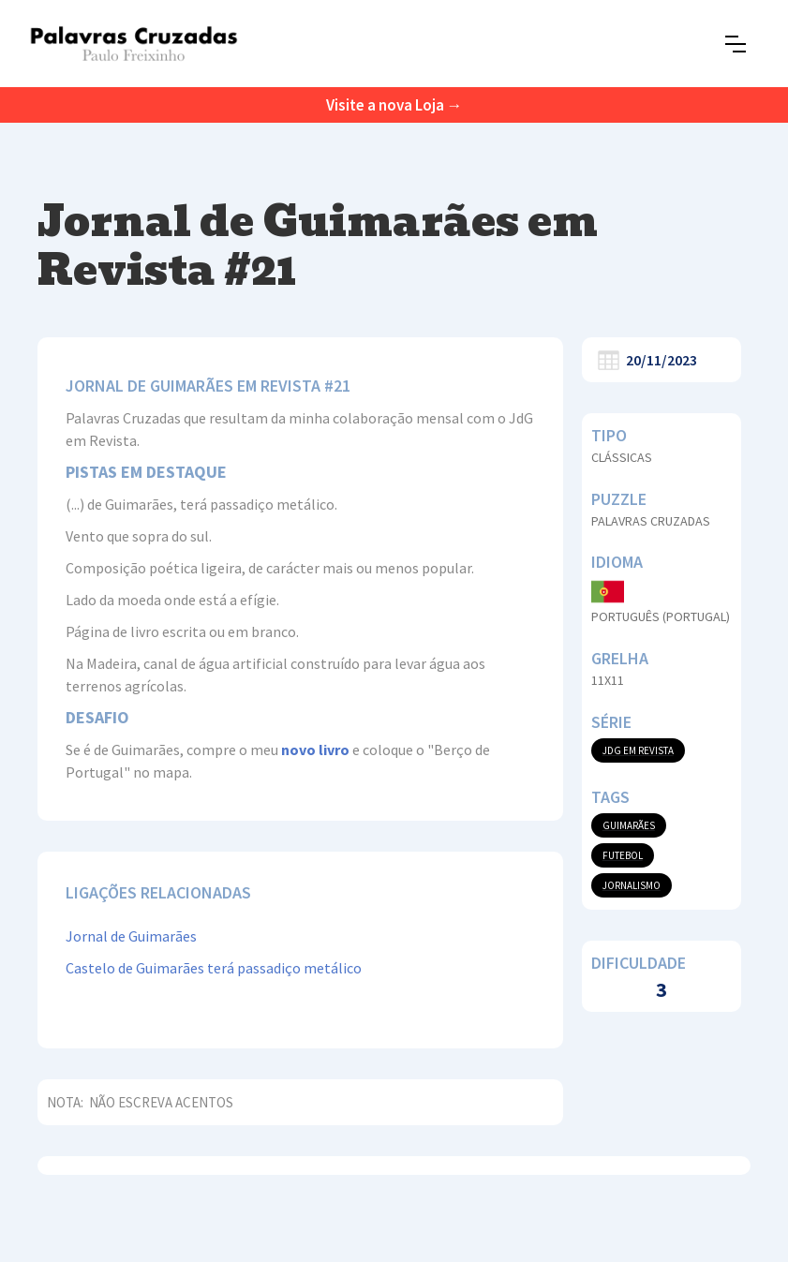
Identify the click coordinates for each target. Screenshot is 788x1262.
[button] (735, 44)
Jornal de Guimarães (131, 936)
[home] (133, 43)
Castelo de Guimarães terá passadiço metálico (214, 967)
